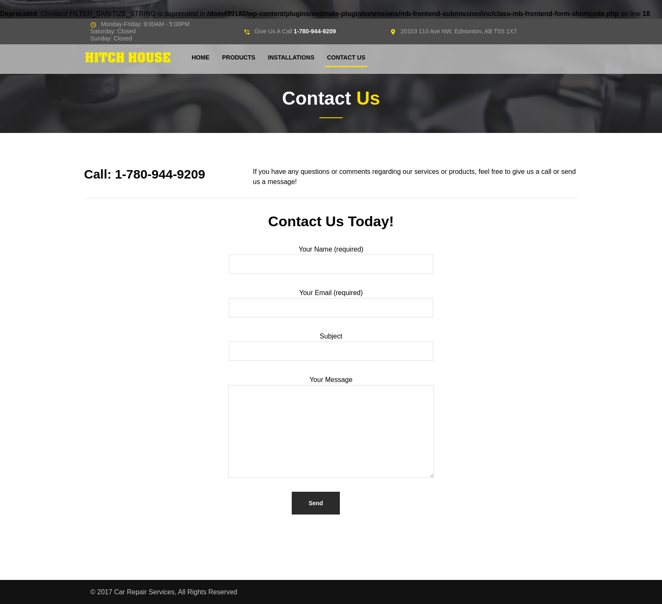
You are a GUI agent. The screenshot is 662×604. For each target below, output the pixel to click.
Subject (331, 348)
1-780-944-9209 (315, 31)
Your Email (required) (331, 304)
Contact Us (346, 57)
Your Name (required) (331, 261)
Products (238, 57)
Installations (291, 57)
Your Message (331, 427)
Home (200, 57)
